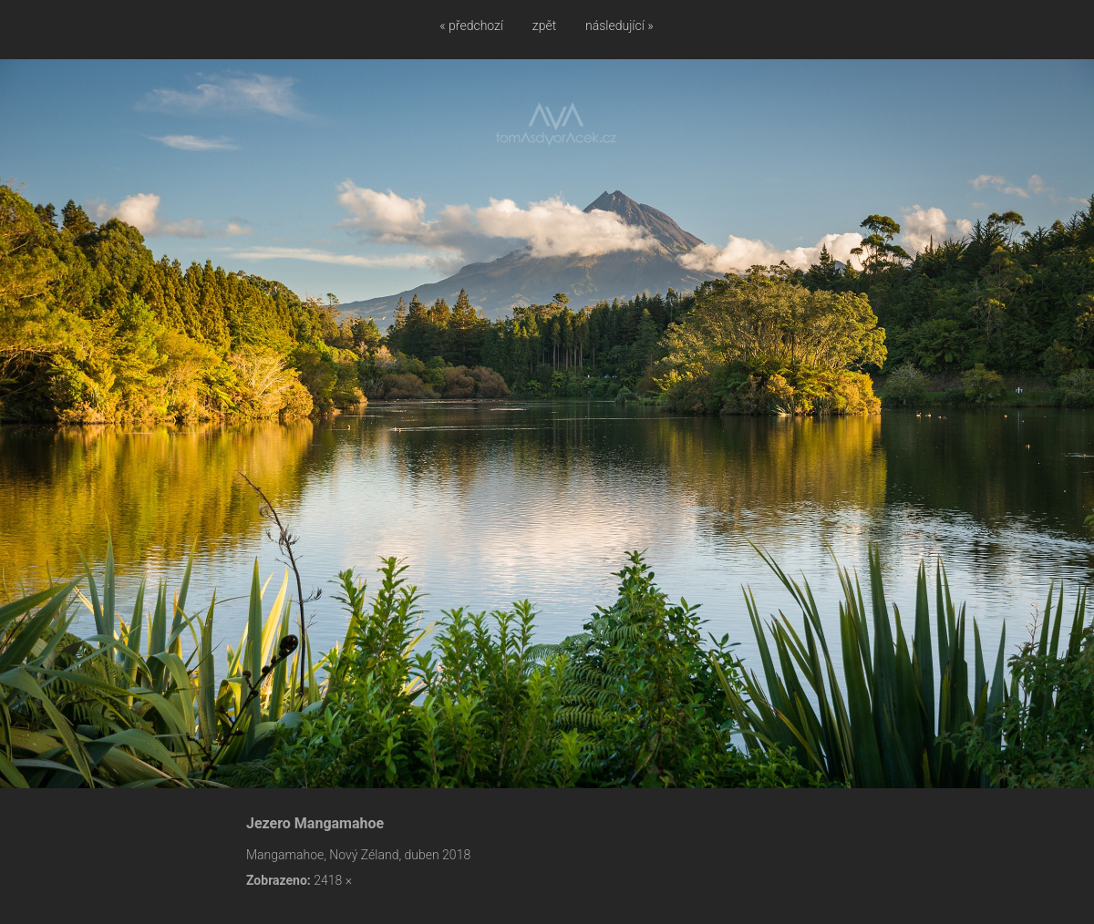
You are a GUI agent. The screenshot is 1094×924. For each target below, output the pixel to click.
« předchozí (471, 25)
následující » (619, 25)
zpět (544, 25)
